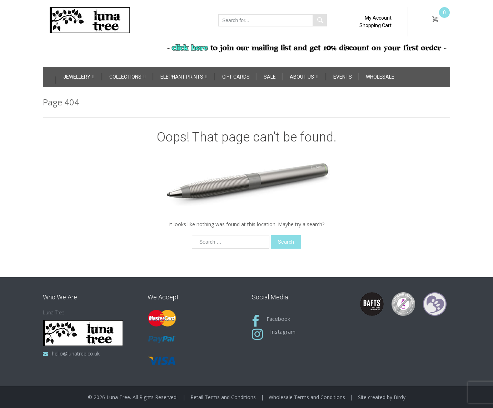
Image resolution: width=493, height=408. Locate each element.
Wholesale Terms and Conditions (307, 397)
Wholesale (380, 77)
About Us (304, 77)
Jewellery (78, 77)
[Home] (49, 76)
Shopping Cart (375, 25)
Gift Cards (236, 77)
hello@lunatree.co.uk (76, 353)
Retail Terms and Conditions (223, 397)
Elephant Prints (183, 77)
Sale (270, 77)
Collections (127, 77)
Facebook (278, 318)
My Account (378, 18)
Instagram (282, 331)
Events (342, 77)
